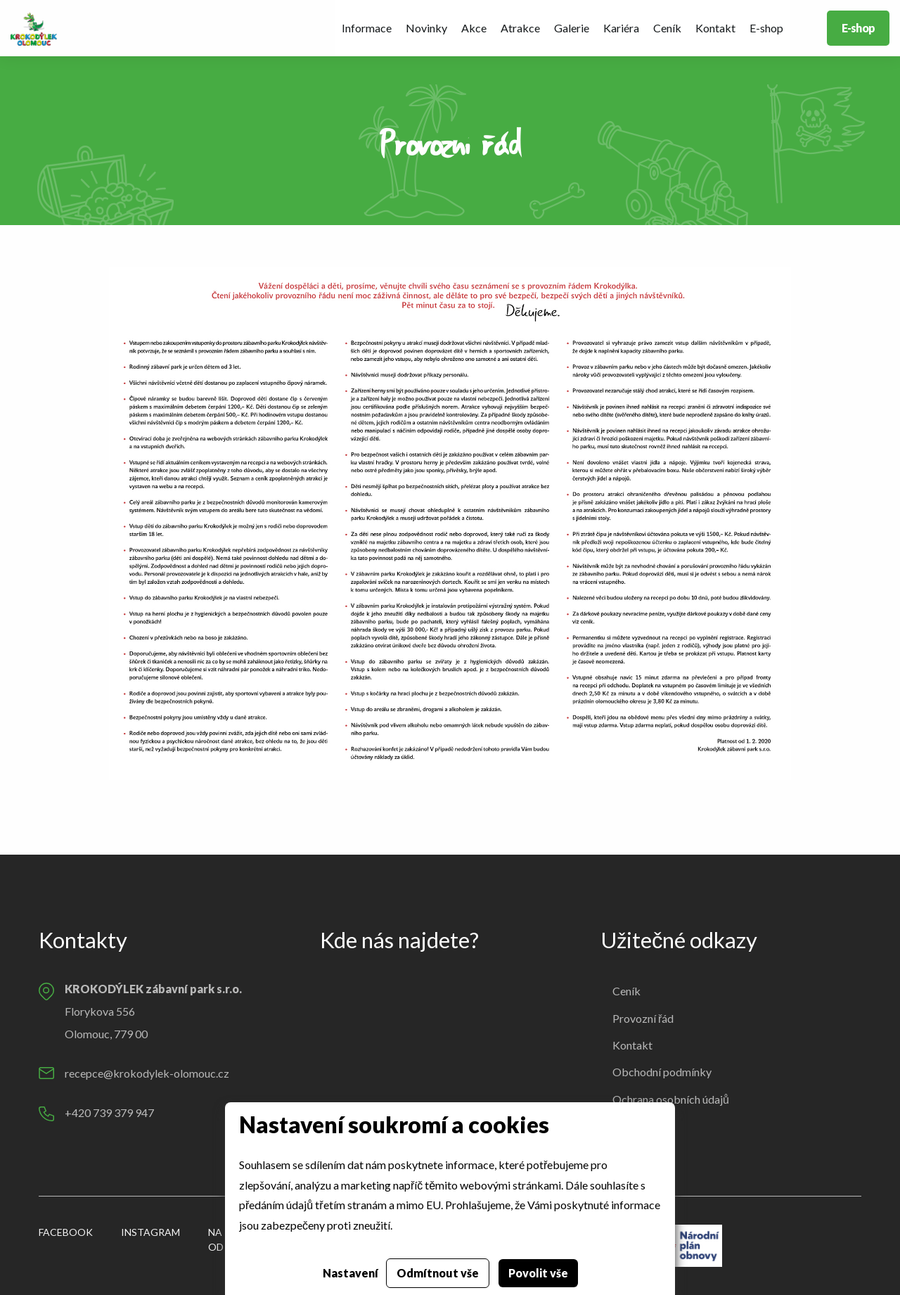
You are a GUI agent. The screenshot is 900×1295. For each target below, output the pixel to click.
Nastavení (350, 1273)
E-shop (766, 27)
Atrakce (520, 27)
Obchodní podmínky (662, 1071)
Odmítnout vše (438, 1273)
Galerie (571, 27)
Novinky (426, 27)
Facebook (66, 1232)
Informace (367, 27)
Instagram (150, 1232)
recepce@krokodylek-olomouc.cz (147, 1073)
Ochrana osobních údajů (670, 1099)
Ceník (667, 27)
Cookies (632, 1126)
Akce (474, 27)
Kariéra (621, 27)
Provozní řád (643, 1018)
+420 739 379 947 (109, 1112)
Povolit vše (538, 1273)
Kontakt (715, 27)
